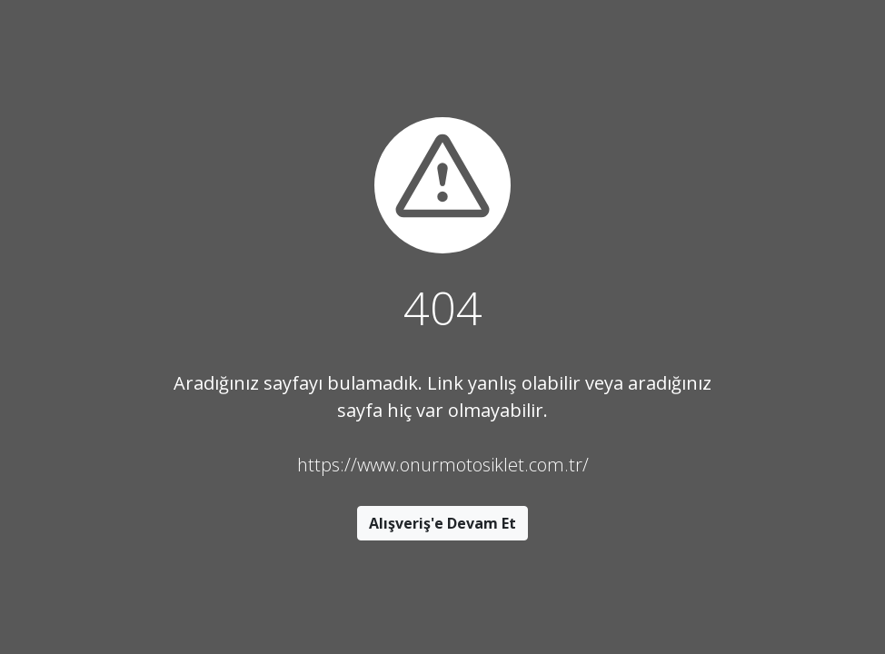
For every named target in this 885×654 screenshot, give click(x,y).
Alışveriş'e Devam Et (442, 523)
